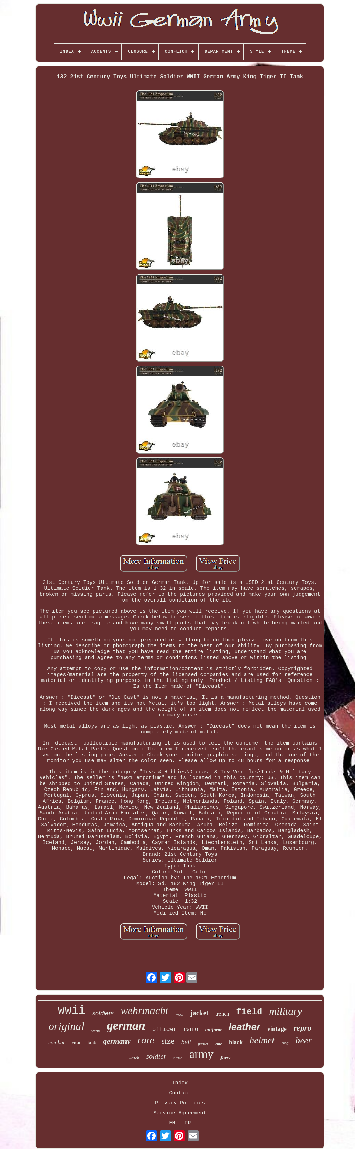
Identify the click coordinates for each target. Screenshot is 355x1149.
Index (180, 1083)
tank (92, 1042)
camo (191, 1028)
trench (222, 1014)
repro (302, 1028)
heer (304, 1040)
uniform (213, 1029)
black (236, 1042)
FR (188, 1123)
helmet (262, 1040)
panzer (203, 1044)
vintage (277, 1028)
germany (116, 1041)
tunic (177, 1057)
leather (244, 1027)
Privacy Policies (180, 1103)
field (249, 1012)
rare (146, 1039)
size (167, 1040)
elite (218, 1044)
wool (179, 1014)
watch (134, 1057)
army (201, 1054)
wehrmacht (144, 1011)
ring (285, 1043)
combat (56, 1042)
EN (172, 1123)
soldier (156, 1056)
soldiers (103, 1013)
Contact (180, 1093)
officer (164, 1029)
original (66, 1026)
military (285, 1011)
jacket (199, 1013)
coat (76, 1042)
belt (186, 1041)
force (226, 1057)
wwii (71, 1010)
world (95, 1031)
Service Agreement (179, 1113)
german (126, 1025)
